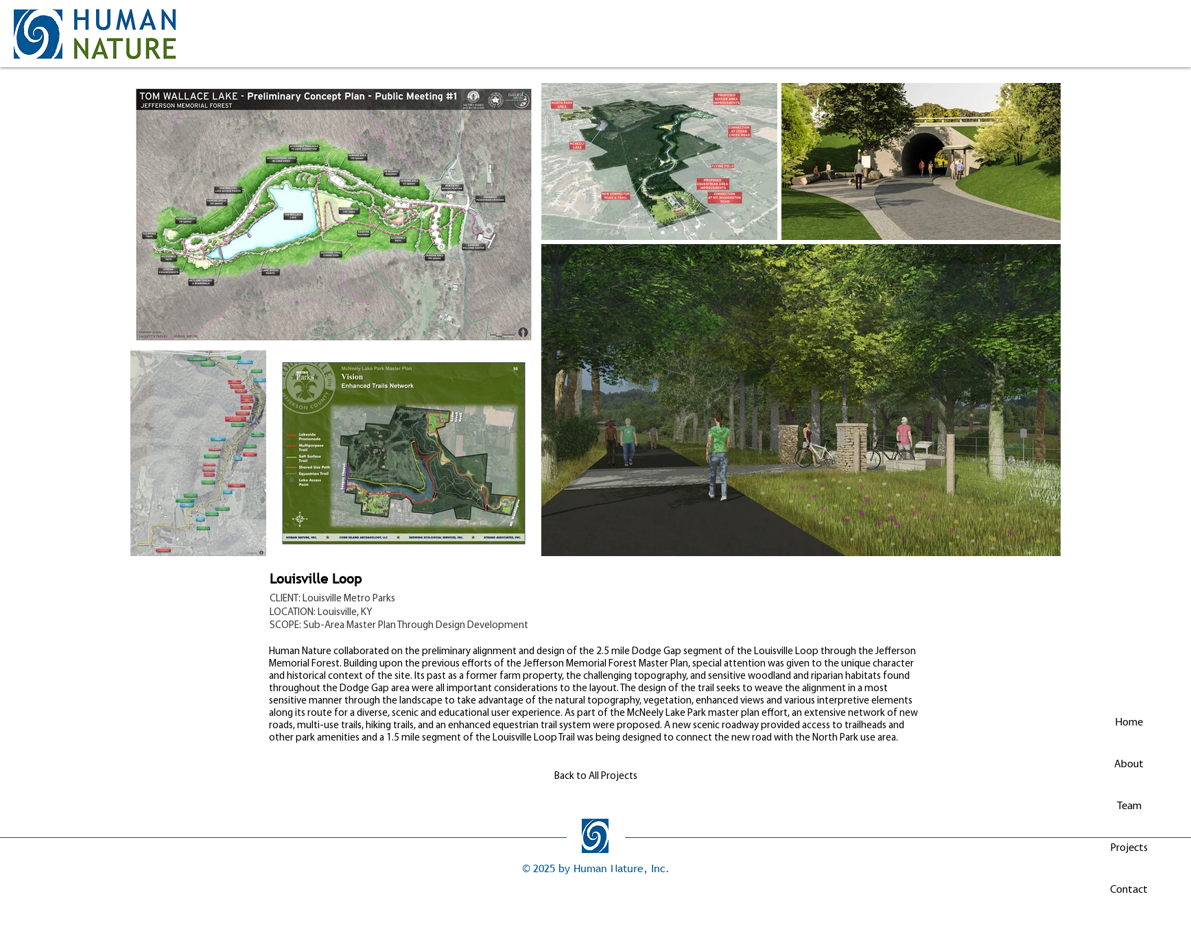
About (1129, 764)
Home (1129, 722)
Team (1129, 806)
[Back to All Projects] (595, 776)
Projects (1129, 848)
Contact (1129, 890)
